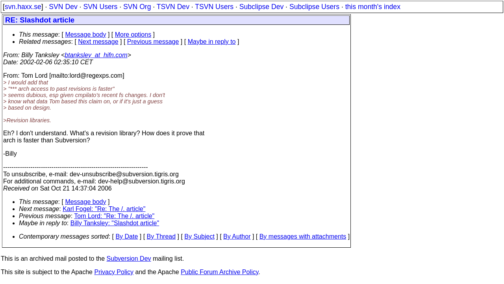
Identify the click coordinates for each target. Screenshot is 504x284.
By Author (236, 236)
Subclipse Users (314, 7)
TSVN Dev (173, 7)
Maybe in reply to (212, 41)
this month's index (372, 7)
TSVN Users (214, 7)
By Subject (199, 236)
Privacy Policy (113, 272)
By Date (126, 236)
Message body (85, 34)
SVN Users (100, 7)
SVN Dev (63, 7)
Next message (98, 41)
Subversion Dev (129, 258)
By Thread (161, 236)
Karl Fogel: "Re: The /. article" (104, 209)
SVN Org (137, 7)
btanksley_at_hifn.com (96, 55)
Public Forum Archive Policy (219, 272)
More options (133, 34)
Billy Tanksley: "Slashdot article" (114, 223)
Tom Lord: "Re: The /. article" (114, 216)
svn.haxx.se (23, 7)
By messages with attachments (302, 236)
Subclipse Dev (261, 7)
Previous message (153, 41)
